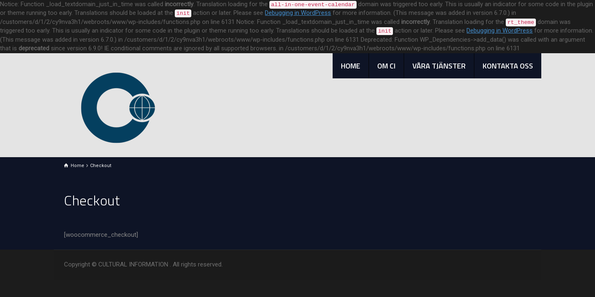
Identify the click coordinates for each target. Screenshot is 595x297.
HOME (350, 65)
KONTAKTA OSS (508, 65)
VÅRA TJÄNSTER (439, 65)
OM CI (386, 65)
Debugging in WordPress (298, 12)
